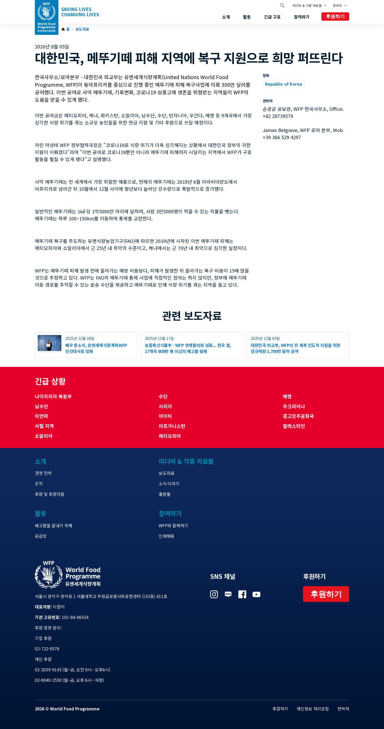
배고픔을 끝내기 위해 (53, 525)
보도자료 (82, 29)
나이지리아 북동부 (53, 396)
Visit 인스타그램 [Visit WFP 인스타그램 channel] (214, 594)
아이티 (165, 415)
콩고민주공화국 (298, 415)
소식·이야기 (169, 483)
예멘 (287, 396)
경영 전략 (43, 473)
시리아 (165, 406)
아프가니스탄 (172, 425)
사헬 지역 (44, 425)
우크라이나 (294, 406)
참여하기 (302, 17)
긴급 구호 (272, 17)
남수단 (41, 406)
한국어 (337, 5)
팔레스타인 (294, 425)
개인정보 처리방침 (313, 708)
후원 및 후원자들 (49, 494)
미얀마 (41, 415)
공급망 (41, 536)
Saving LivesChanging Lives (80, 12)
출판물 (165, 494)
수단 (163, 396)
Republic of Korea (283, 84)
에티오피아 (170, 435)
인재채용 (166, 536)
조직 (39, 483)
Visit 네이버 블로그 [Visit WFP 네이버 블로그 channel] (228, 594)
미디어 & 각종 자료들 (307, 5)
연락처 (343, 708)
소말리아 (44, 435)
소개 (226, 17)
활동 (247, 17)
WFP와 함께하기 (173, 525)
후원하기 (335, 16)
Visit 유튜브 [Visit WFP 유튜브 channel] (256, 594)
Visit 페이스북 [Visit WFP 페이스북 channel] (242, 594)
